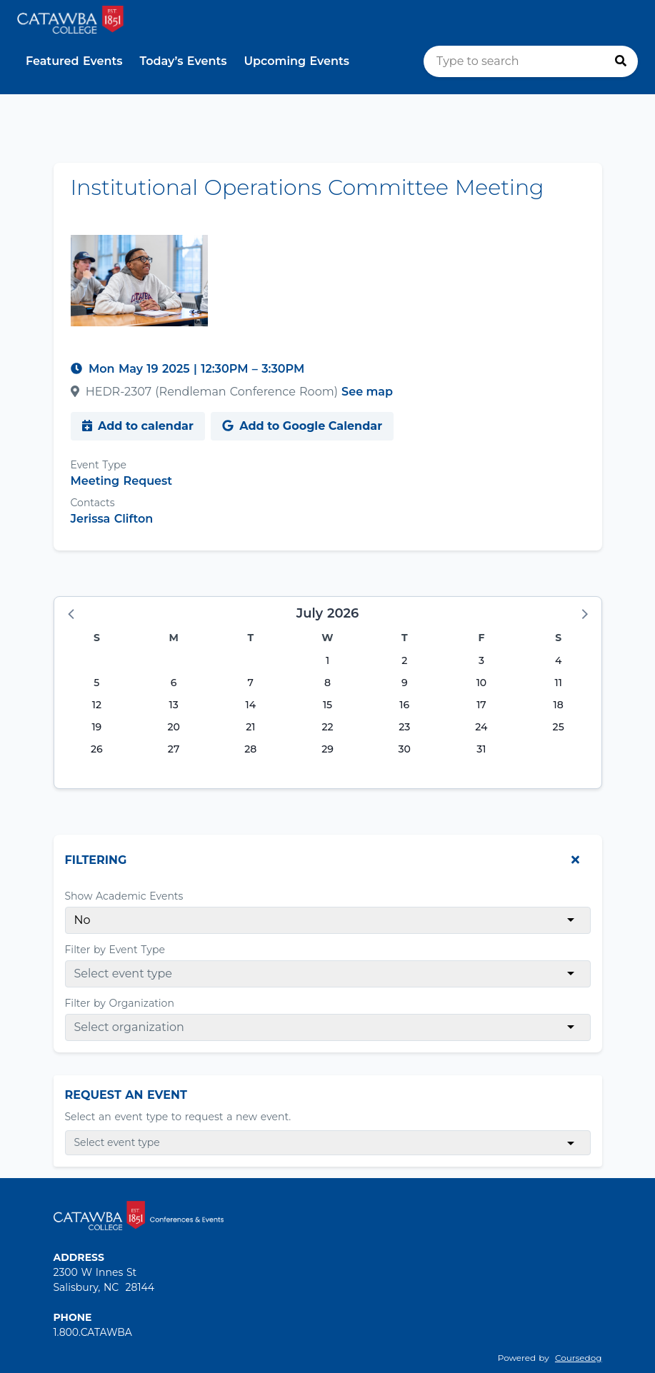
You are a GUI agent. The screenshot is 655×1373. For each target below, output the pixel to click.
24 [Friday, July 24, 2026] (481, 726)
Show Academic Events (124, 896)
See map (367, 391)
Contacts (93, 502)
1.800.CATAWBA (93, 1332)
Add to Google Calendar (302, 426)
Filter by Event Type (115, 949)
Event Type (98, 464)
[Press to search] (620, 61)
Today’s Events (183, 61)
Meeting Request (122, 481)
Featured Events (74, 61)
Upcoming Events (296, 61)
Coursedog (578, 1357)
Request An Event (126, 1095)
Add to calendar (138, 426)
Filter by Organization (119, 1003)
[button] (72, 613)
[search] (531, 61)
